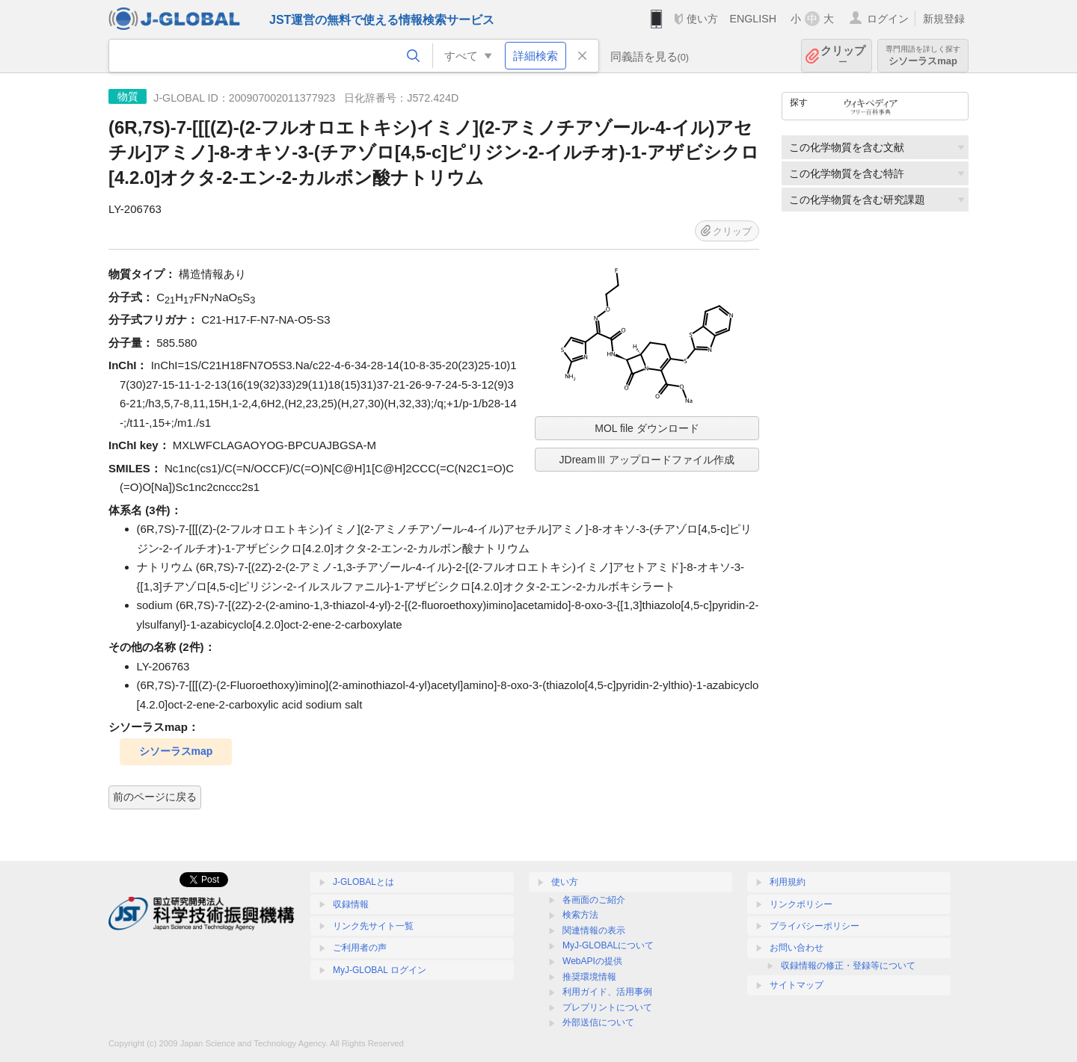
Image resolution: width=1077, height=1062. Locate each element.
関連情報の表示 (593, 930)
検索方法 (580, 915)
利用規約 (788, 882)
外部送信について (598, 1022)
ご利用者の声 (360, 947)
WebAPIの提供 (592, 961)
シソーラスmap (923, 56)
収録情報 (351, 904)
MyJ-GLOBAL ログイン (379, 970)
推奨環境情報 (589, 977)
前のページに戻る (155, 797)
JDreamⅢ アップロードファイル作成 (647, 460)
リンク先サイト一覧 (373, 926)
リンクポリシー (801, 904)
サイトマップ (796, 985)
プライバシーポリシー (814, 926)
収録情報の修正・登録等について (848, 965)
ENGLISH (752, 19)
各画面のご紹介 (593, 900)
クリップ (842, 55)
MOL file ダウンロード (647, 428)
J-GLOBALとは (363, 882)
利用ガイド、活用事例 (607, 992)
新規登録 (944, 19)
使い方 (702, 19)
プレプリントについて (607, 1007)
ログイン (888, 19)
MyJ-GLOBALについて (608, 945)
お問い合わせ (796, 947)
